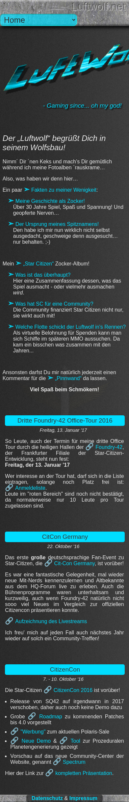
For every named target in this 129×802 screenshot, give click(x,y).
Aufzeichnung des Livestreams (51, 621)
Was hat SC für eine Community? (54, 304)
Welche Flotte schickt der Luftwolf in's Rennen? (70, 327)
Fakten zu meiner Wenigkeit (63, 190)
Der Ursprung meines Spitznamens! (57, 224)
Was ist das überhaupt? (43, 275)
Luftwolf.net (99, 7)
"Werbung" (32, 731)
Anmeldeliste (30, 488)
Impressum (83, 798)
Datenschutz (47, 798)
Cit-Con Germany (74, 563)
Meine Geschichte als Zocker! (50, 201)
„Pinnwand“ (68, 378)
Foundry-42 (108, 447)
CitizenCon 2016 (73, 690)
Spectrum (74, 762)
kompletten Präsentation (83, 773)
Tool (75, 741)
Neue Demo (36, 741)
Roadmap (50, 716)
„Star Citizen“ (38, 263)
